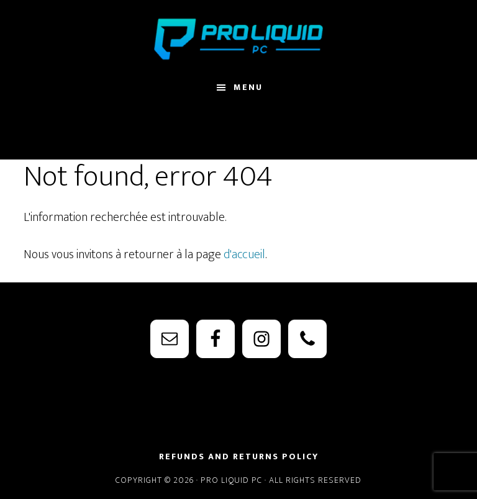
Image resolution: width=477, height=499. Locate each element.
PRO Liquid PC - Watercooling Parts (238, 39)
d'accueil (244, 254)
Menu (248, 87)
